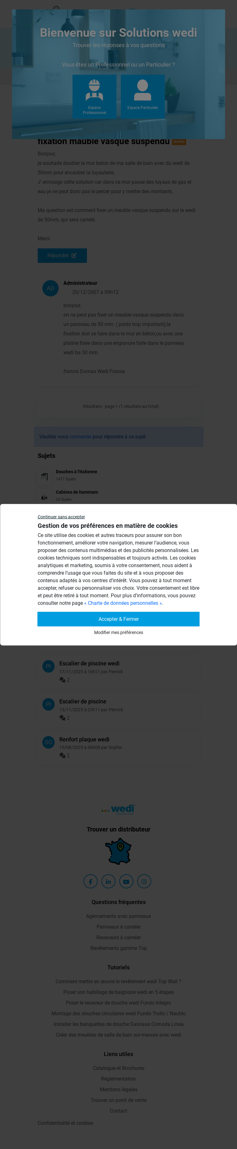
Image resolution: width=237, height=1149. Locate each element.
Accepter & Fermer (119, 619)
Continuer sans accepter (61, 516)
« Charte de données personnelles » (123, 603)
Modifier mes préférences (118, 632)
